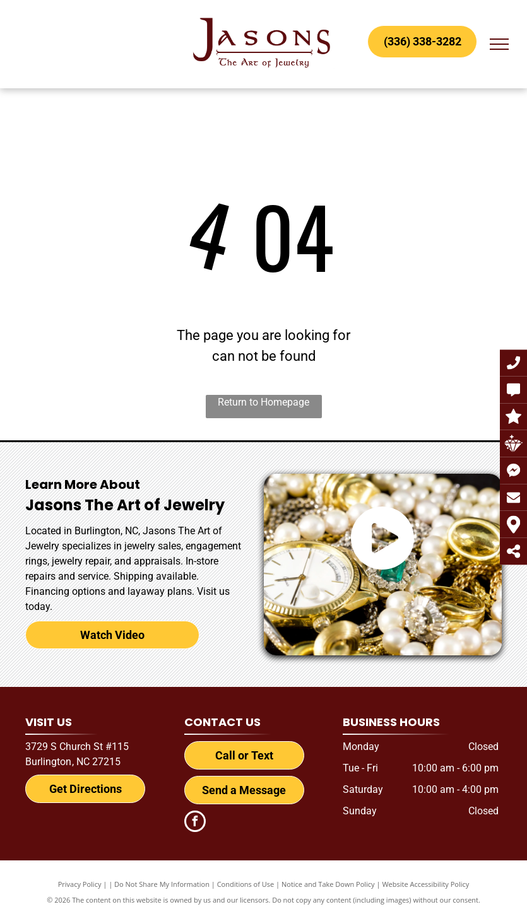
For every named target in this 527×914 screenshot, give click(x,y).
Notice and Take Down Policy (328, 884)
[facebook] (195, 823)
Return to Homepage (263, 402)
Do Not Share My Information (162, 884)
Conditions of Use (246, 884)
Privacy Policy (80, 884)
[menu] (499, 44)
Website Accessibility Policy (425, 884)
